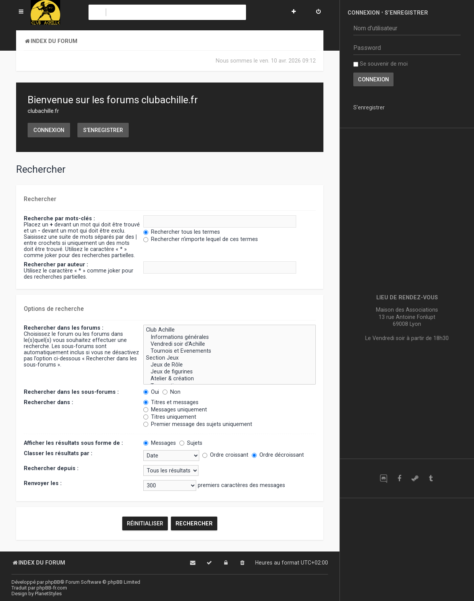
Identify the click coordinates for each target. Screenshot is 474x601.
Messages (159, 443)
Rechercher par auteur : (56, 264)
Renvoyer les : (43, 483)
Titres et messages (170, 402)
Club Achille (229, 330)
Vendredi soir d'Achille (229, 344)
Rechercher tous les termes (181, 232)
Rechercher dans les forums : (63, 328)
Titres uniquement (169, 417)
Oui (151, 392)
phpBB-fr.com (51, 588)
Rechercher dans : (48, 402)
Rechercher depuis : (51, 468)
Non (171, 392)
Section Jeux (229, 358)
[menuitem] (318, 12)
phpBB (52, 582)
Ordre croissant (225, 455)
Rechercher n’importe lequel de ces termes (200, 239)
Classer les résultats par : (58, 453)
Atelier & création (229, 378)
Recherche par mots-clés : (59, 218)
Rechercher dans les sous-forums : (71, 392)
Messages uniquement (175, 409)
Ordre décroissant (278, 455)
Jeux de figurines (229, 371)
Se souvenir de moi (380, 64)
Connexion (48, 130)
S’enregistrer (103, 130)
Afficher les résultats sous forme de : (73, 443)
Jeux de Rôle (229, 365)
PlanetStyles (48, 593)
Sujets (190, 443)
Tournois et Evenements (229, 351)
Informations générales (229, 337)
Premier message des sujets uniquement (197, 424)
